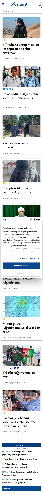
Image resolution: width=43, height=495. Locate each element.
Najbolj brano (21, 446)
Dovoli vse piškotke (21, 266)
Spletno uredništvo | (10, 338)
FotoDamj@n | (8, 383)
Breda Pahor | (7, 59)
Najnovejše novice (21, 449)
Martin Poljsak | (8, 108)
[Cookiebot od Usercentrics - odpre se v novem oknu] (30, 219)
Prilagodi (22, 273)
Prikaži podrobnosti (28, 258)
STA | (4, 288)
